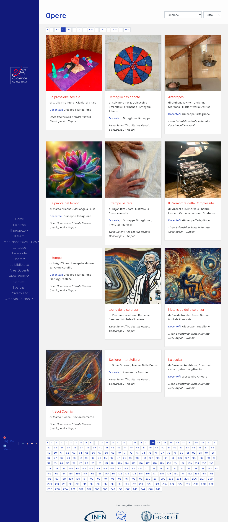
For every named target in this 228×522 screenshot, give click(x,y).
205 (186, 478)
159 (202, 468)
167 (85, 473)
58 (212, 447)
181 (183, 473)
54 (187, 447)
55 (193, 447)
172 (120, 473)
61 (61, 452)
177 (155, 473)
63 (74, 452)
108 (194, 457)
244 (143, 489)
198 (133, 478)
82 (193, 452)
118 (86, 463)
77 (162, 452)
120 (100, 463)
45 (131, 447)
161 (216, 468)
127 (148, 463)
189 (71, 478)
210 (57, 483)
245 (150, 489)
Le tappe (19, 248)
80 (181, 452)
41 (107, 447)
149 (133, 468)
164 (64, 473)
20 (57, 29)
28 (196, 442)
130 (169, 463)
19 (141, 442)
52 (174, 447)
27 (190, 442)
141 (77, 468)
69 (112, 452)
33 (55, 447)
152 (153, 468)
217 (105, 483)
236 (81, 489)
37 (81, 447)
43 (118, 447)
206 (194, 478)
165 (71, 473)
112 (48, 463)
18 (135, 442)
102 (151, 457)
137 (49, 468)
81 (187, 452)
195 (112, 478)
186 (49, 478)
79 (175, 452)
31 (215, 442)
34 (61, 447)
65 (86, 452)
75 (149, 452)
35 (68, 447)
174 (134, 473)
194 (105, 478)
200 (114, 29)
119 (93, 463)
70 (119, 452)
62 (67, 452)
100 (91, 29)
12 (102, 442)
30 (209, 442)
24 (171, 442)
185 (211, 473)
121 (106, 463)
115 (67, 463)
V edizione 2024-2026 (20, 242)
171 (113, 473)
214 (84, 483)
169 (100, 473)
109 (201, 457)
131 (175, 463)
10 (91, 442)
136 (211, 463)
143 (91, 468)
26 (183, 442)
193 (98, 478)
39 (94, 447)
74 (143, 452)
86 (49, 457)
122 (113, 463)
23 (164, 442)
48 (150, 447)
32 (48, 447)
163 (56, 473)
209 (49, 483)
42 (112, 447)
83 (200, 452)
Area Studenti (19, 276)
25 (177, 442)
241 (120, 489)
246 (127, 29)
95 (105, 457)
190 (78, 478)
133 (190, 463)
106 (180, 457)
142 (84, 468)
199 (140, 478)
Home (19, 219)
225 (164, 483)
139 (64, 468)
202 (163, 478)
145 (105, 468)
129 (162, 463)
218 (112, 483)
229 (195, 483)
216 (98, 483)
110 (208, 457)
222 (141, 483)
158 (195, 468)
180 (176, 473)
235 (73, 489)
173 (127, 473)
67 (99, 452)
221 (134, 483)
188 (64, 478)
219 (119, 483)
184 (204, 473)
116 (74, 463)
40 (100, 447)
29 (202, 442)
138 (56, 468)
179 (169, 473)
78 (168, 452)
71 (125, 452)
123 (120, 463)
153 (160, 468)
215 (91, 483)
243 (135, 489)
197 (126, 478)
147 (119, 468)
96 (111, 457)
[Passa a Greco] (8, 447)
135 (204, 463)
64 (80, 452)
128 (155, 463)
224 (157, 483)
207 (202, 478)
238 (97, 489)
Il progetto (18, 230)
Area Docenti (19, 270)
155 (174, 468)
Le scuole (19, 253)
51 (169, 447)
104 (165, 457)
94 (99, 457)
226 (172, 483)
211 (63, 483)
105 (173, 457)
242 (127, 489)
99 (130, 457)
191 (84, 478)
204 (179, 478)
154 (167, 468)
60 (55, 452)
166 (78, 473)
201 (155, 478)
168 (92, 473)
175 (141, 473)
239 (105, 489)
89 (68, 457)
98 (124, 457)
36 (74, 447)
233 (57, 489)
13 (107, 442)
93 (93, 457)
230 (203, 483)
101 (144, 457)
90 (74, 457)
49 (156, 447)
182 (190, 473)
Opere (18, 259)
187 (56, 478)
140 (71, 468)
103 (158, 457)
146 (112, 468)
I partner (19, 287)
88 (62, 457)
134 (197, 463)
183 (197, 473)
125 (134, 463)
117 (80, 463)
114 (61, 463)
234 (65, 489)
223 (149, 483)
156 (181, 468)
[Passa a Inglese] (8, 439)
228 (188, 483)
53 (181, 447)
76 (156, 452)
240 (113, 489)
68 (106, 452)
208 (210, 478)
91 (81, 457)
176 (148, 473)
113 (55, 463)
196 (119, 478)
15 (118, 442)
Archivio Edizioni (18, 299)
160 (210, 468)
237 (89, 489)
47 (143, 447)
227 (180, 483)
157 (188, 468)
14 (113, 442)
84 (206, 452)
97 (118, 457)
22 (69, 29)
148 (126, 468)
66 (93, 452)
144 (98, 468)
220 (127, 483)
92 (86, 457)
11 (96, 442)
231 (211, 483)
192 (91, 478)
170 (107, 473)
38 (87, 447)
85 (213, 452)
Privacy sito (19, 293)
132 (183, 463)
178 (162, 473)
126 (141, 463)
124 (127, 463)
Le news (19, 225)
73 (137, 452)
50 (79, 29)
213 (77, 483)
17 (129, 442)
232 (49, 489)
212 (70, 483)
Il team (19, 236)
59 (48, 452)
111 (214, 457)
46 (137, 447)
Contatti (19, 282)
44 (125, 447)
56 (199, 447)
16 (124, 442)
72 (130, 452)
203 (171, 478)
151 (146, 468)
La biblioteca (19, 265)
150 (103, 29)
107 (187, 457)
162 (49, 473)
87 (55, 457)
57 (206, 447)
